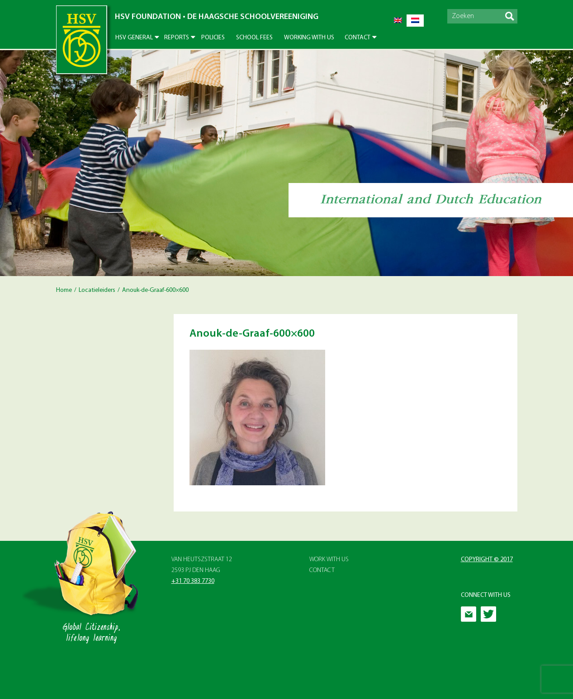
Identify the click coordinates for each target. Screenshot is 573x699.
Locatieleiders (97, 290)
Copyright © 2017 (487, 559)
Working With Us (309, 37)
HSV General (134, 37)
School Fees (254, 37)
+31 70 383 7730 (192, 581)
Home (64, 290)
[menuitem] (398, 20)
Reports (176, 37)
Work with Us (329, 559)
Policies (213, 37)
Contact (357, 37)
